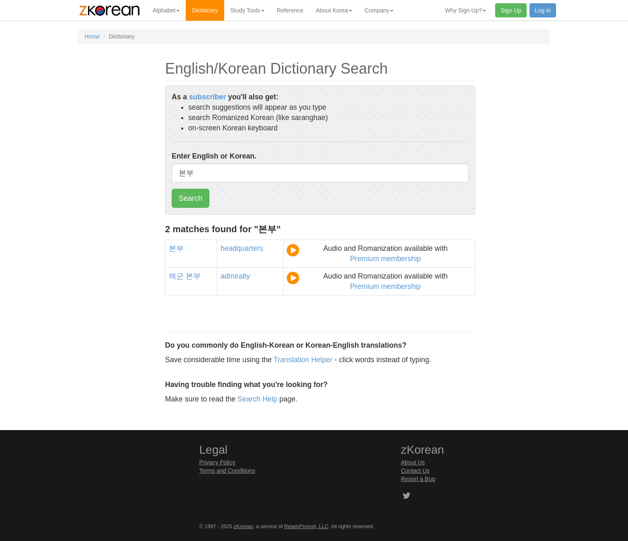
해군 (176, 276)
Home (92, 36)
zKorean (243, 526)
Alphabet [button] (166, 10)
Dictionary (205, 10)
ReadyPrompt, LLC (306, 526)
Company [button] (378, 10)
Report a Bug (418, 479)
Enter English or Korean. (214, 156)
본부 (176, 248)
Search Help (257, 399)
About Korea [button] (334, 10)
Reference (290, 10)
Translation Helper (302, 360)
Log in (543, 10)
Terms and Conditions (227, 470)
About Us (413, 462)
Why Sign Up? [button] (465, 10)
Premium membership (385, 259)
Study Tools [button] (247, 10)
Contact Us (415, 470)
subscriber (207, 97)
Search (190, 198)
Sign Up (511, 10)
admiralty (235, 276)
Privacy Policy (217, 462)
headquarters (242, 248)
